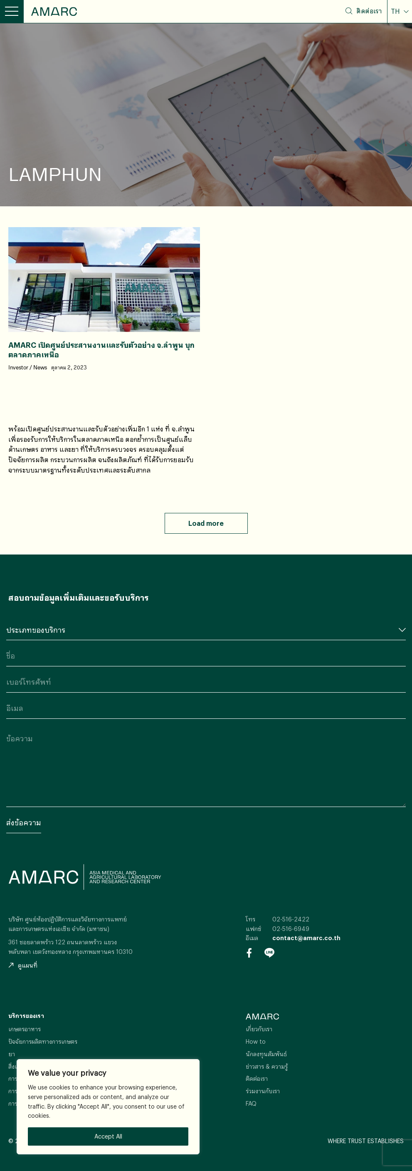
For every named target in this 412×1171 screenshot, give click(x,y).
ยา (11, 1054)
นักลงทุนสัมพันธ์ (266, 1054)
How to (256, 1041)
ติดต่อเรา (369, 11)
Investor (18, 367)
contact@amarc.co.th (306, 937)
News (40, 367)
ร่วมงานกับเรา (263, 1091)
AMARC (54, 11)
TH (396, 11)
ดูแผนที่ (22, 965)
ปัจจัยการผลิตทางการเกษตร (42, 1041)
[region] (108, 1106)
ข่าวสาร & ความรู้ (267, 1066)
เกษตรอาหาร (24, 1029)
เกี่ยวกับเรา (259, 1029)
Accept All (108, 1136)
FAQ (251, 1103)
